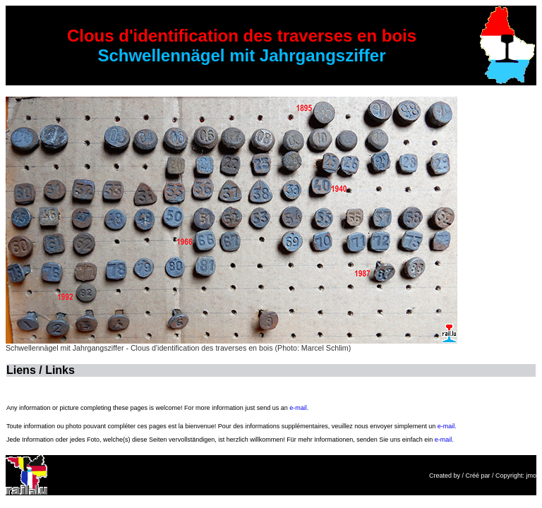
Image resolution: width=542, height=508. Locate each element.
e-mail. (298, 407)
